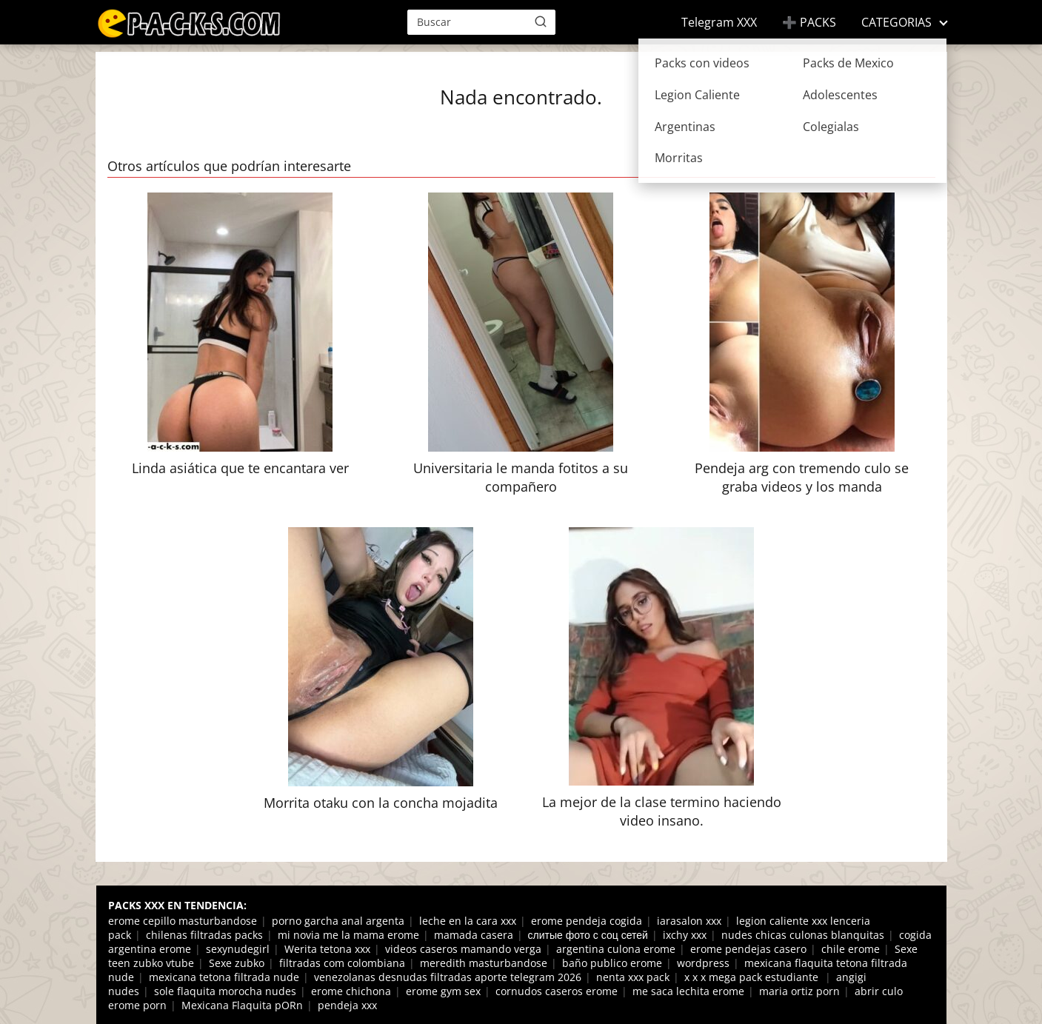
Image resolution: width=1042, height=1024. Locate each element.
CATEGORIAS (896, 22)
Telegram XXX (719, 22)
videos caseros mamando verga (463, 949)
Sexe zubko (236, 963)
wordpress (703, 963)
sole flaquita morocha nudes (225, 991)
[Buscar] (540, 21)
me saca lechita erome (688, 991)
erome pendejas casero (748, 949)
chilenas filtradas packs (204, 935)
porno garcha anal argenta (338, 921)
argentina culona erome (615, 949)
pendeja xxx (347, 1005)
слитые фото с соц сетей (588, 935)
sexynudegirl (238, 949)
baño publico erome (612, 963)
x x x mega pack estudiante (752, 977)
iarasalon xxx (689, 921)
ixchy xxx (685, 935)
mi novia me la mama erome (348, 935)
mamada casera (473, 935)
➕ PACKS (809, 22)
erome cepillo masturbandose (182, 921)
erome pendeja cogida (586, 921)
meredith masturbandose (483, 963)
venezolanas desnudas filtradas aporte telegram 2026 (447, 977)
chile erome (850, 949)
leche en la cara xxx (467, 921)
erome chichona (351, 991)
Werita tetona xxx (327, 949)
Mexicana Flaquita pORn (242, 1005)
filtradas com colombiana (342, 963)
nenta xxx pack (632, 977)
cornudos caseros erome (556, 991)
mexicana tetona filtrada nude (224, 977)
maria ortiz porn (799, 991)
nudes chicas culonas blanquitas (802, 935)
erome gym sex (443, 991)
